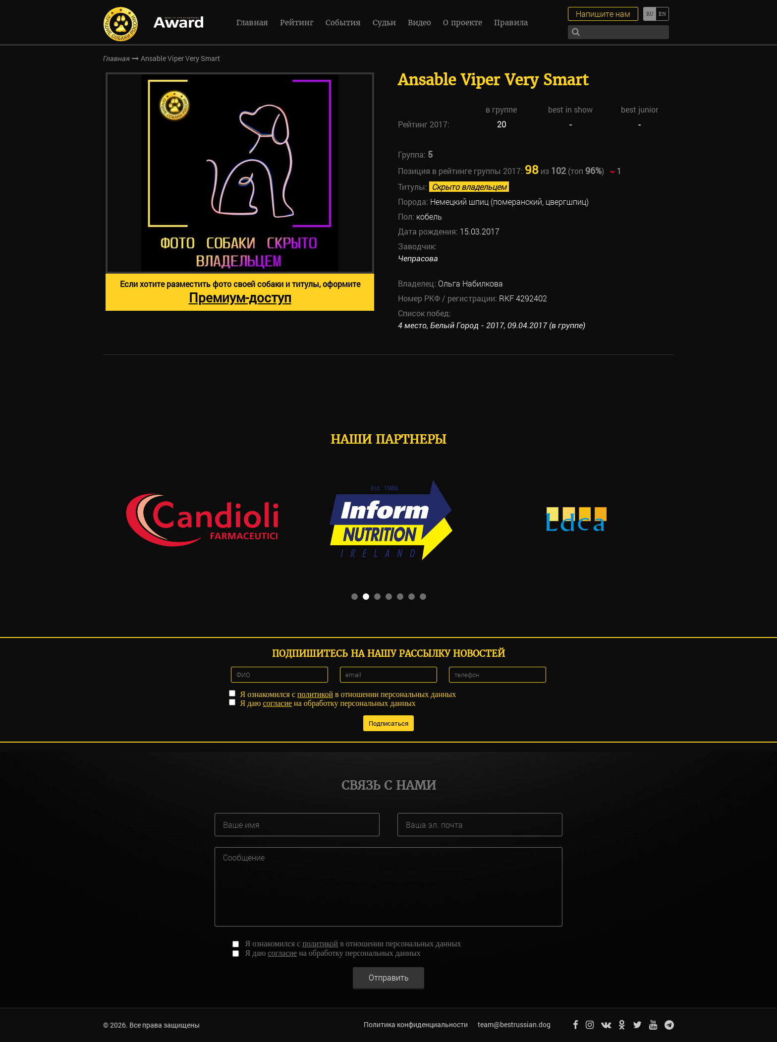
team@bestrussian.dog (514, 1024)
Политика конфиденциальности (416, 1024)
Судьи (384, 22)
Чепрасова (418, 258)
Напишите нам (603, 13)
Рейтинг (297, 22)
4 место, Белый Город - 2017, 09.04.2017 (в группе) (491, 325)
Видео (419, 22)
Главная (252, 22)
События (343, 22)
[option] (240, 191)
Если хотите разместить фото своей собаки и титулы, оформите (240, 292)
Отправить (389, 977)
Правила (511, 22)
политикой (315, 694)
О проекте (462, 22)
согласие (277, 703)
